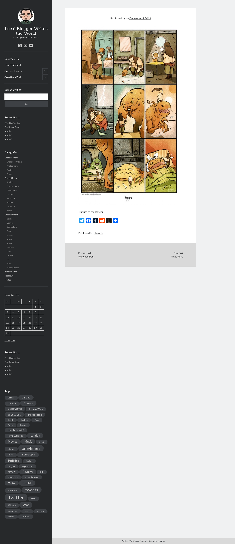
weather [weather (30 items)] (12, 511)
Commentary (13, 186)
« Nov (7, 340)
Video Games (13, 267)
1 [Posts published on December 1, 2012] (35, 307)
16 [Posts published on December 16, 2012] (41, 317)
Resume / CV (11, 58)
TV (8, 259)
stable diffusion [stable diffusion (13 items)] (31, 477)
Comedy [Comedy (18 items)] (12, 403)
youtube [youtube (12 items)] (40, 511)
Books (9, 218)
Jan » (13, 340)
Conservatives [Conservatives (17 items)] (15, 408)
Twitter (8, 280)
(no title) (8, 131)
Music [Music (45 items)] (28, 441)
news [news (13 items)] (41, 442)
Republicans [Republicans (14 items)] (27, 466)
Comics (10, 223)
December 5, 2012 (140, 18)
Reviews (10, 247)
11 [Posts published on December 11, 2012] (13, 317)
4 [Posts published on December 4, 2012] (13, 312)
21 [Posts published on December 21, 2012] (30, 322)
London (10, 194)
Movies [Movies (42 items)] (12, 441)
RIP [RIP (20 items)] (42, 472)
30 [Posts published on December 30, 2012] (41, 328)
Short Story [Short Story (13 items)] (13, 477)
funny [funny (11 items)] (10, 425)
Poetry (10, 170)
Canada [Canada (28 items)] (26, 397)
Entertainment (12, 64)
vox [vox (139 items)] (26, 504)
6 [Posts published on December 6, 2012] (24, 312)
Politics (10, 202)
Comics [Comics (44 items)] (28, 403)
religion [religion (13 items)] (11, 466)
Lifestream (12, 190)
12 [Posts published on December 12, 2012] (18, 317)
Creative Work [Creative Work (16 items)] (36, 409)
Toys (9, 251)
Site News (11, 206)
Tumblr (10, 255)
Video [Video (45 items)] (12, 505)
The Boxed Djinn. (12, 127)
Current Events (13, 71)
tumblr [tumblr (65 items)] (27, 483)
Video (9, 263)
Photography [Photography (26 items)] (28, 454)
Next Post (177, 256)
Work (9, 210)
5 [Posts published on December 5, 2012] (18, 312)
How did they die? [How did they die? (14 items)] (16, 430)
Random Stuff (11, 271)
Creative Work (13, 77)
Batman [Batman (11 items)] (11, 398)
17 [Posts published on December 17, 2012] (7, 322)
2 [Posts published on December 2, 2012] (41, 307)
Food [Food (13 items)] (37, 420)
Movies (10, 239)
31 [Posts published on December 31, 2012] (7, 333)
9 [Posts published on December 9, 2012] (41, 312)
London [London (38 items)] (35, 435)
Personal (11, 198)
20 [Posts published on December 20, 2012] (24, 322)
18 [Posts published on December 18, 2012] (13, 322)
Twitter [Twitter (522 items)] (16, 497)
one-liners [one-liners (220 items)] (31, 448)
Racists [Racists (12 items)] (29, 461)
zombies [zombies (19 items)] (26, 516)
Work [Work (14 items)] (27, 511)
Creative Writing (14, 161)
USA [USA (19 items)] (33, 498)
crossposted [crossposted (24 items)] (35, 414)
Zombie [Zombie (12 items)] (11, 517)
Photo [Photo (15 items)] (10, 454)
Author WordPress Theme (134, 541)
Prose (9, 174)
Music (9, 243)
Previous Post (86, 256)
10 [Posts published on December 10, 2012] (7, 317)
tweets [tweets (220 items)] (31, 489)
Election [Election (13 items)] (24, 420)
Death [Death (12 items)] (10, 420)
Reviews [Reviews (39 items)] (28, 471)
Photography (12, 166)
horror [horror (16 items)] (23, 425)
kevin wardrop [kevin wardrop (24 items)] (15, 435)
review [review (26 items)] (11, 471)
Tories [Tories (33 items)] (11, 483)
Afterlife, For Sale (12, 123)
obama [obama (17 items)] (11, 449)
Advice (10, 182)
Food (9, 231)
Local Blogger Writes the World (26, 31)
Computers (12, 227)
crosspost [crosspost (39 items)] (14, 414)
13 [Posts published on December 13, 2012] (24, 317)
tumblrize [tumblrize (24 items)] (13, 490)
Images (10, 235)
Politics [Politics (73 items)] (13, 461)
